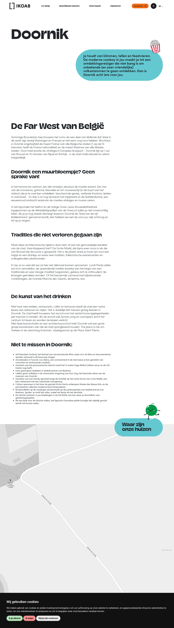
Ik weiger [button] (29, 618)
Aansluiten (138, 6)
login (153, 6)
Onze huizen (95, 6)
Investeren (115, 6)
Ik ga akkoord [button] (14, 618)
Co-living (45, 6)
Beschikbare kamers (69, 6)
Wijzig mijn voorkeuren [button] (48, 618)
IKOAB (20, 6)
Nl (161, 5)
